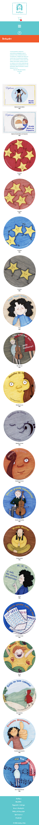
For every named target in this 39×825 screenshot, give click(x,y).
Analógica (18, 799)
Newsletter (18, 802)
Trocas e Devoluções (18, 808)
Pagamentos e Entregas (18, 805)
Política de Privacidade (19, 811)
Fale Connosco (18, 815)
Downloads (19, 818)
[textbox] (19, 39)
